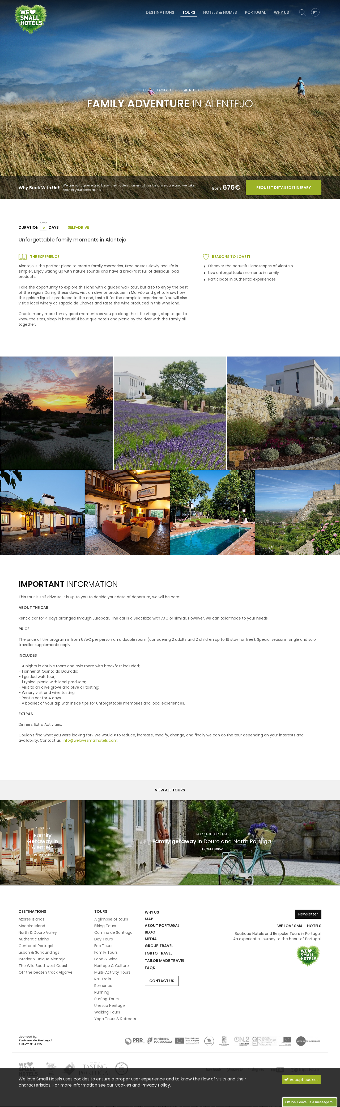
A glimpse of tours (111, 919)
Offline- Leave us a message (307, 1102)
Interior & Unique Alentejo (42, 959)
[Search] (302, 12)
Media (151, 938)
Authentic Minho (34, 939)
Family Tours (167, 90)
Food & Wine (106, 959)
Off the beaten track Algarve (46, 972)
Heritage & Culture (111, 965)
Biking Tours (105, 925)
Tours (188, 12)
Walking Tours (107, 1012)
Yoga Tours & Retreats (115, 1018)
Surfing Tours (106, 999)
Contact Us (161, 980)
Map (149, 919)
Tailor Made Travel (165, 960)
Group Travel (159, 945)
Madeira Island (32, 925)
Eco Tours (103, 945)
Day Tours (103, 939)
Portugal (255, 12)
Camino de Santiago (113, 932)
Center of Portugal (36, 945)
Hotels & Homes (220, 12)
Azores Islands (31, 919)
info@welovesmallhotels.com (90, 740)
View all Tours (170, 790)
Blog (150, 932)
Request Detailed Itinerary (283, 187)
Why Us (281, 12)
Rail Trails (102, 979)
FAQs (150, 967)
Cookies (123, 1088)
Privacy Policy (155, 1088)
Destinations (160, 12)
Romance (103, 985)
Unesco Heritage (109, 1005)
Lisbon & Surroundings (39, 952)
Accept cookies (301, 1082)
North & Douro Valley (38, 932)
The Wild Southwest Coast (43, 965)
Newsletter (308, 914)
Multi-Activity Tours (112, 972)
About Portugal (162, 925)
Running (101, 992)
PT (315, 12)
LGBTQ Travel (158, 953)
